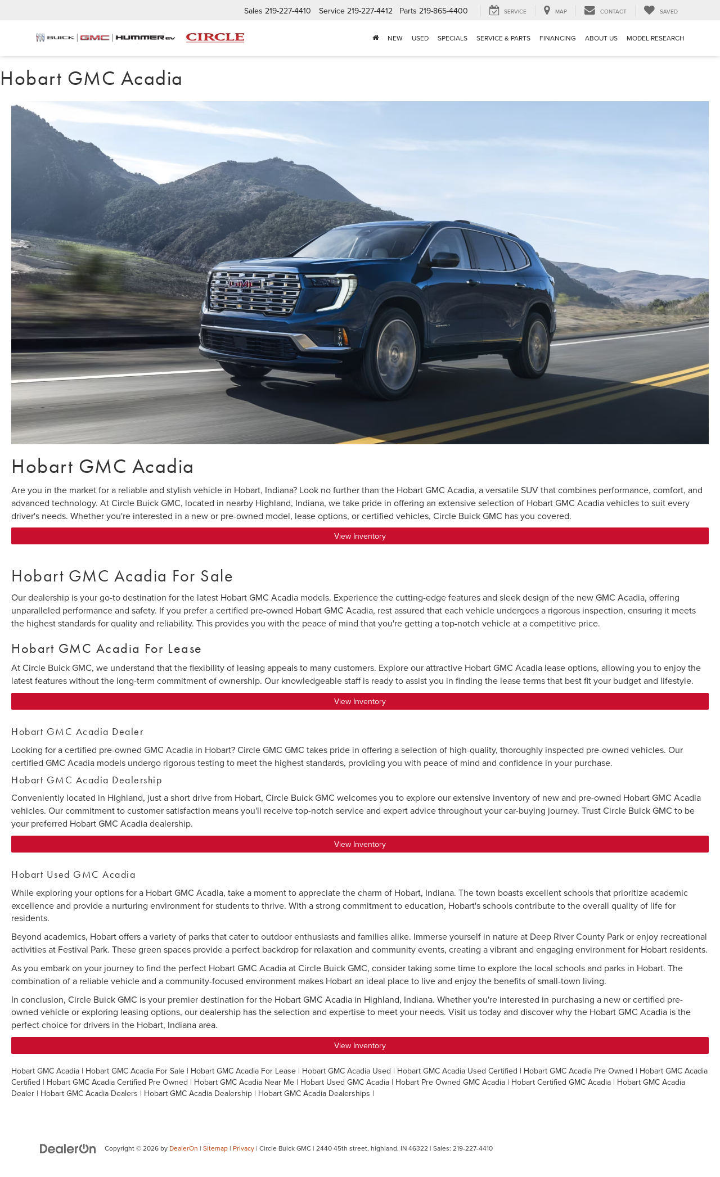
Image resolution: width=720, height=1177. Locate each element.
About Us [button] (601, 38)
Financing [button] (557, 38)
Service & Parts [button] (503, 38)
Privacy (243, 1148)
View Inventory (360, 536)
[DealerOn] (68, 1147)
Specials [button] (452, 38)
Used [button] (420, 38)
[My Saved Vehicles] (660, 10)
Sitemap (215, 1148)
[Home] (375, 38)
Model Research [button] (656, 38)
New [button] (395, 38)
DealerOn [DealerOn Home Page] (183, 1148)
